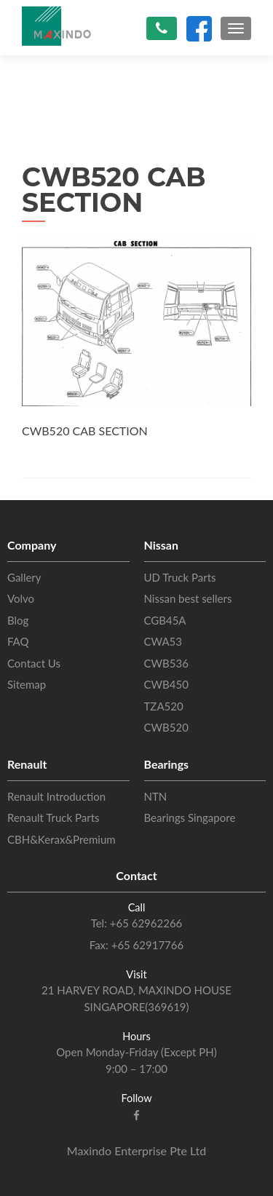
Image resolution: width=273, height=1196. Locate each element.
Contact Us (33, 663)
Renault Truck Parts (53, 817)
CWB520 (166, 727)
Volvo (20, 598)
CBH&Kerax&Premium (61, 839)
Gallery (24, 577)
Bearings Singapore (190, 817)
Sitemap (26, 684)
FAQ (18, 641)
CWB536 (166, 663)
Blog (17, 620)
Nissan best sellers (188, 598)
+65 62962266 (144, 923)
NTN (155, 796)
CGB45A (165, 620)
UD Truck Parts (180, 577)
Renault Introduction (56, 796)
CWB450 (166, 684)
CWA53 (163, 641)
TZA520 (163, 706)
